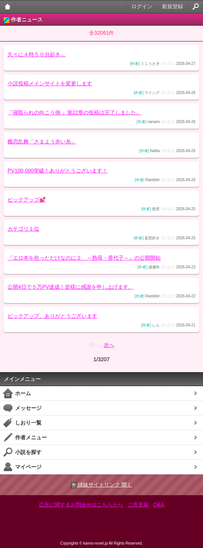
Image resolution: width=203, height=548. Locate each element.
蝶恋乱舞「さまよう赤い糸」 (42, 142)
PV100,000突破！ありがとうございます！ (58, 171)
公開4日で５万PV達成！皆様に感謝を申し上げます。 (71, 287)
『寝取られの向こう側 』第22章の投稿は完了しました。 (74, 112)
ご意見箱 (138, 505)
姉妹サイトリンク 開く (101, 485)
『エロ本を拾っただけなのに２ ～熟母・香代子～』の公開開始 (84, 258)
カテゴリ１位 (23, 229)
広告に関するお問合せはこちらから (81, 505)
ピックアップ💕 (27, 200)
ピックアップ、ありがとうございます (52, 316)
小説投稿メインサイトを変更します (50, 83)
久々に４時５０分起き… (37, 54)
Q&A (159, 505)
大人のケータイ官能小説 (7, 6)
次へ (109, 345)
